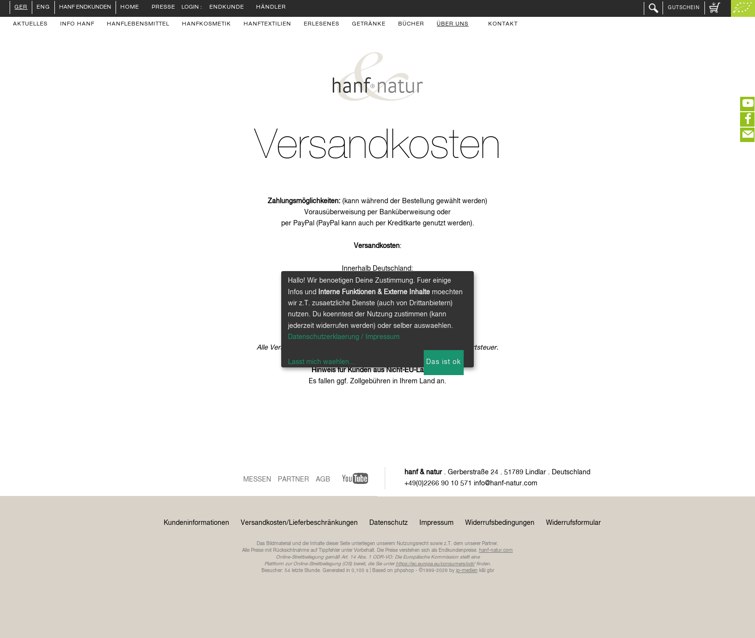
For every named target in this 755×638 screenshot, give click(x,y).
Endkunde (226, 7)
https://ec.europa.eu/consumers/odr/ (435, 563)
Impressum (436, 523)
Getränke (369, 24)
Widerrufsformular (573, 523)
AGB (323, 479)
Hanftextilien (267, 24)
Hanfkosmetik (206, 24)
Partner (293, 479)
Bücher (411, 24)
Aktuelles (30, 24)
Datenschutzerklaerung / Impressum (344, 337)
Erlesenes (321, 24)
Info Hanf (77, 24)
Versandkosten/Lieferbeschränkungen (299, 523)
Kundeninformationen (196, 523)
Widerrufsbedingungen (499, 523)
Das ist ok (443, 362)
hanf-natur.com (496, 550)
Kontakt (503, 24)
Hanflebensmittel (138, 24)
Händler (271, 7)
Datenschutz (388, 523)
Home (129, 7)
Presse (163, 7)
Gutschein (684, 7)
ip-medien (467, 570)
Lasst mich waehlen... (321, 362)
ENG (43, 7)
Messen (257, 479)
